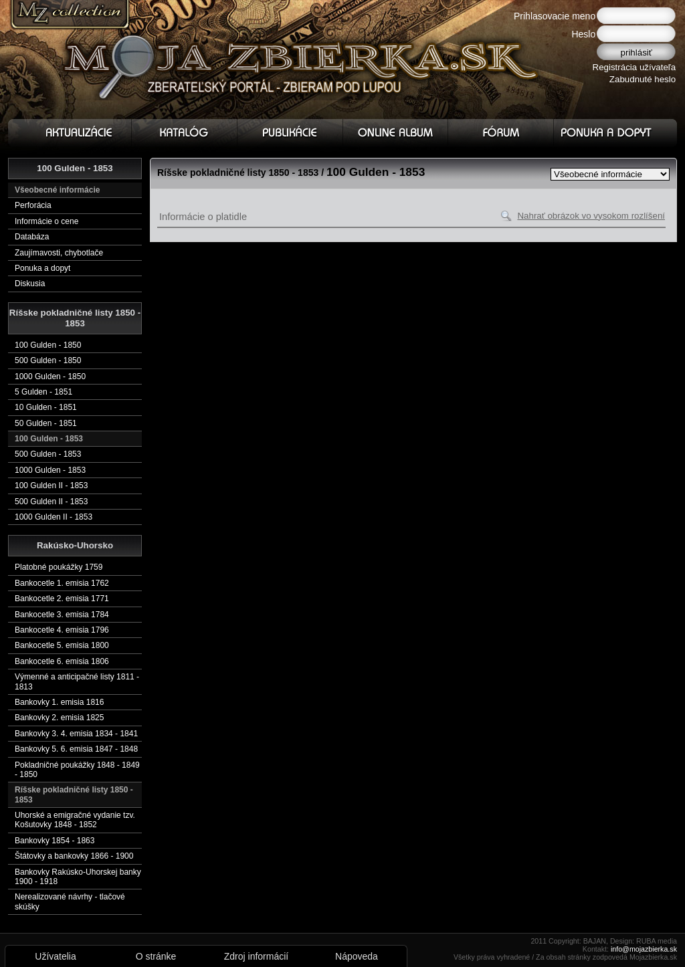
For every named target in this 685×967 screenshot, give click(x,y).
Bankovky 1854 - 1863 (54, 840)
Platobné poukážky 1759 (58, 567)
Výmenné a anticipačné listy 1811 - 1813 (77, 681)
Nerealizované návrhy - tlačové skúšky (70, 901)
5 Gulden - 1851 (43, 392)
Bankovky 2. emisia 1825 (59, 717)
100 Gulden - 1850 (48, 345)
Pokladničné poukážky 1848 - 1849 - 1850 (77, 769)
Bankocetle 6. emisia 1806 (62, 661)
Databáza (32, 236)
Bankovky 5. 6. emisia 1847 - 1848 (76, 749)
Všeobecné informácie (57, 190)
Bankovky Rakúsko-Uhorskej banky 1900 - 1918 (78, 876)
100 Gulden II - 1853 (51, 485)
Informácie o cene (46, 221)
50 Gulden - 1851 (46, 423)
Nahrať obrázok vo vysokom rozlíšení (591, 216)
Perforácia (33, 205)
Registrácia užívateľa (634, 67)
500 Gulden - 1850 (48, 360)
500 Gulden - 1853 (48, 454)
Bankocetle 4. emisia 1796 (62, 630)
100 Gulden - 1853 (49, 438)
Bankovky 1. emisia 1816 (59, 702)
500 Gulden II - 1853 (51, 501)
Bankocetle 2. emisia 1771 (62, 598)
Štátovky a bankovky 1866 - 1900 (74, 856)
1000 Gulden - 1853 (50, 470)
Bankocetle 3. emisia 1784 (62, 614)
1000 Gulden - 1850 (50, 376)
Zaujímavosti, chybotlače (59, 252)
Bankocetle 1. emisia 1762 (62, 583)
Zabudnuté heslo (642, 79)
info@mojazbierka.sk (644, 949)
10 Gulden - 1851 (46, 407)
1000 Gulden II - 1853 (53, 517)
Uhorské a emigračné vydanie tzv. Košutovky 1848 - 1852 (75, 820)
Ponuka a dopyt (42, 268)
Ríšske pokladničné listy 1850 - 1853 (74, 794)
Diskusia (30, 283)
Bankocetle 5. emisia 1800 (62, 645)
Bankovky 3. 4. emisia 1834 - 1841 (76, 733)
